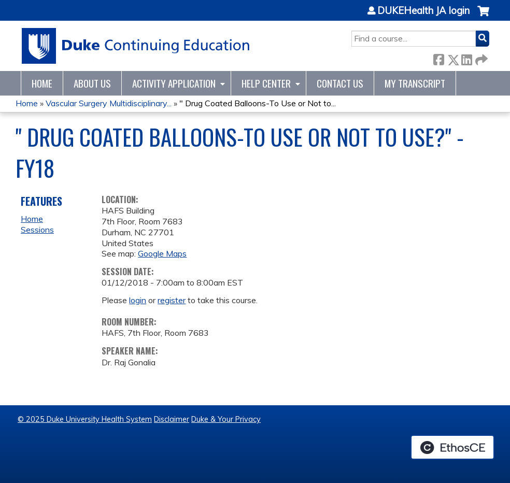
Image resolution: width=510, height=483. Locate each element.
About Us (92, 83)
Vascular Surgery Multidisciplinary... (109, 103)
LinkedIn (466, 58)
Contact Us (340, 83)
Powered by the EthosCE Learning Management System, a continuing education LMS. (452, 447)
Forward (480, 58)
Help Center (266, 83)
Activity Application (174, 83)
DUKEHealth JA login (423, 11)
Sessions (37, 229)
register (172, 300)
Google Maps (162, 253)
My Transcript (415, 83)
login (137, 300)
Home (42, 83)
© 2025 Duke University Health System (85, 419)
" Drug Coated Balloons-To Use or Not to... (257, 103)
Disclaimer (171, 419)
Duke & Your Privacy (226, 419)
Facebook (438, 58)
